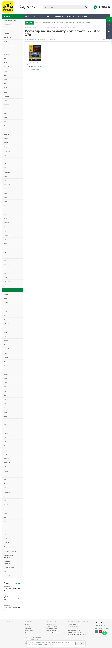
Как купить (59, 16)
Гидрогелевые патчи (74, 630)
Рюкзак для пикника (74, 624)
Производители (51, 630)
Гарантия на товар (51, 628)
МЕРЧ (5, 41)
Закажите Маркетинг (52, 632)
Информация (51, 622)
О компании (82, 16)
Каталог (9, 16)
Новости (27, 626)
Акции (36, 16)
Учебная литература (10, 20)
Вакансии (27, 632)
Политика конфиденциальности (34, 637)
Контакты (70, 16)
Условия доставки (51, 626)
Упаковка (6, 33)
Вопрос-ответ (29, 630)
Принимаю (80, 643)
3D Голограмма (8, 29)
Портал (27, 16)
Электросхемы (8, 37)
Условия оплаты (51, 624)
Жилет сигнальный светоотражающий (73, 627)
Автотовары (7, 24)
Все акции (18, 583)
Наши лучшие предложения (78, 622)
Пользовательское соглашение (34, 639)
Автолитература (9, 45)
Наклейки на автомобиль (75, 632)
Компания (28, 622)
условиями (40, 644)
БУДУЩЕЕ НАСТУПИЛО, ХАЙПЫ (77, 634)
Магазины (28, 628)
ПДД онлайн (47, 16)
